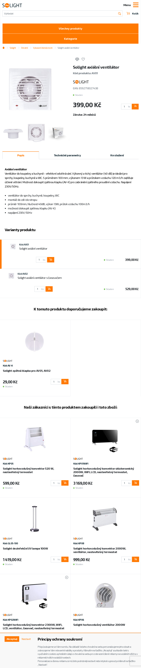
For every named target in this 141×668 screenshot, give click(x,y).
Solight (13, 48)
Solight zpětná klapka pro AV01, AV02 (26, 371)
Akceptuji (10, 639)
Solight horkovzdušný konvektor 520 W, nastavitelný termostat (28, 471)
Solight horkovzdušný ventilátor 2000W (99, 626)
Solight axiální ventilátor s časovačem (40, 279)
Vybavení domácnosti (42, 48)
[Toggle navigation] (136, 5)
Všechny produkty (70, 29)
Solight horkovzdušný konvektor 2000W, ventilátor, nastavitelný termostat (99, 551)
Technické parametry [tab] (67, 156)
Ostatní (24, 48)
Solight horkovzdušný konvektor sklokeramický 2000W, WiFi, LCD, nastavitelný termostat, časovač (103, 473)
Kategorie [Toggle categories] (71, 39)
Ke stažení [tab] (117, 156)
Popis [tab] (20, 156)
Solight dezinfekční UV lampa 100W (25, 549)
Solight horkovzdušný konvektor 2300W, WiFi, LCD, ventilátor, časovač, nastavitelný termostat (33, 627)
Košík (132, 13)
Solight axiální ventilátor (68, 48)
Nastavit (26, 639)
